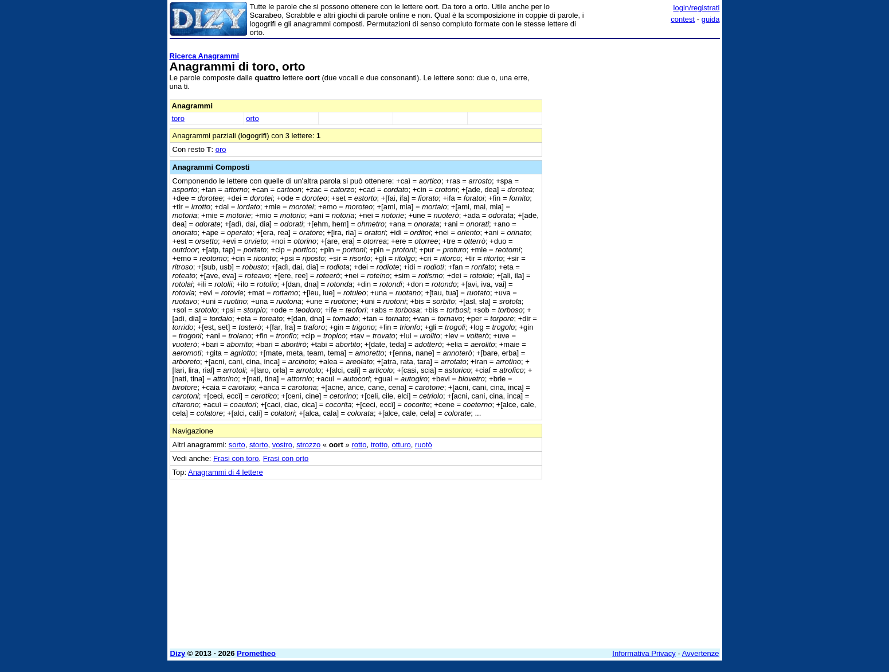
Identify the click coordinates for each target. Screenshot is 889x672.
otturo (401, 444)
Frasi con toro (236, 458)
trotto (379, 444)
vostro (282, 444)
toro (178, 118)
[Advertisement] (634, 215)
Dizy (178, 653)
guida (711, 19)
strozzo (308, 444)
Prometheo (256, 653)
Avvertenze (700, 653)
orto (252, 118)
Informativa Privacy (644, 653)
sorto (237, 444)
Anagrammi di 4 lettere (225, 472)
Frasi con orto (285, 458)
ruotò (423, 444)
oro (221, 149)
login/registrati (696, 7)
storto (258, 444)
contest (683, 19)
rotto (358, 444)
